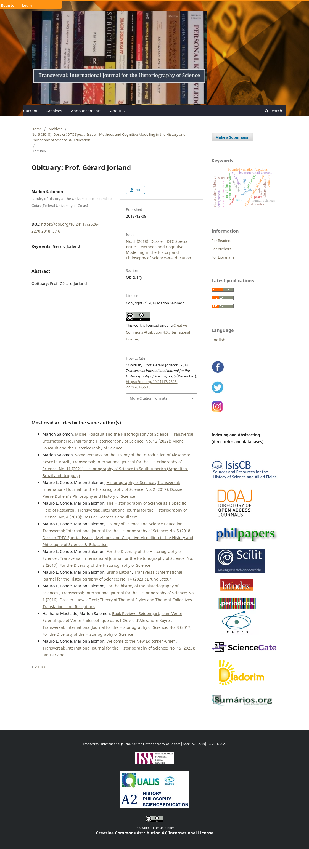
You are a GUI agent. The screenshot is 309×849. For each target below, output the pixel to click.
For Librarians (223, 257)
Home (36, 128)
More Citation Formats (148, 398)
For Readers (221, 240)
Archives (54, 110)
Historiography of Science (131, 482)
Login (27, 5)
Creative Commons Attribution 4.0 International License (158, 332)
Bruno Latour (119, 572)
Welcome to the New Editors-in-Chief (141, 641)
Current (30, 110)
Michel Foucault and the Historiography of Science (122, 434)
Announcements (86, 110)
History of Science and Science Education (145, 523)
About (116, 110)
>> (43, 666)
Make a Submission (232, 137)
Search (273, 110)
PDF (137, 189)
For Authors (221, 248)
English (218, 339)
